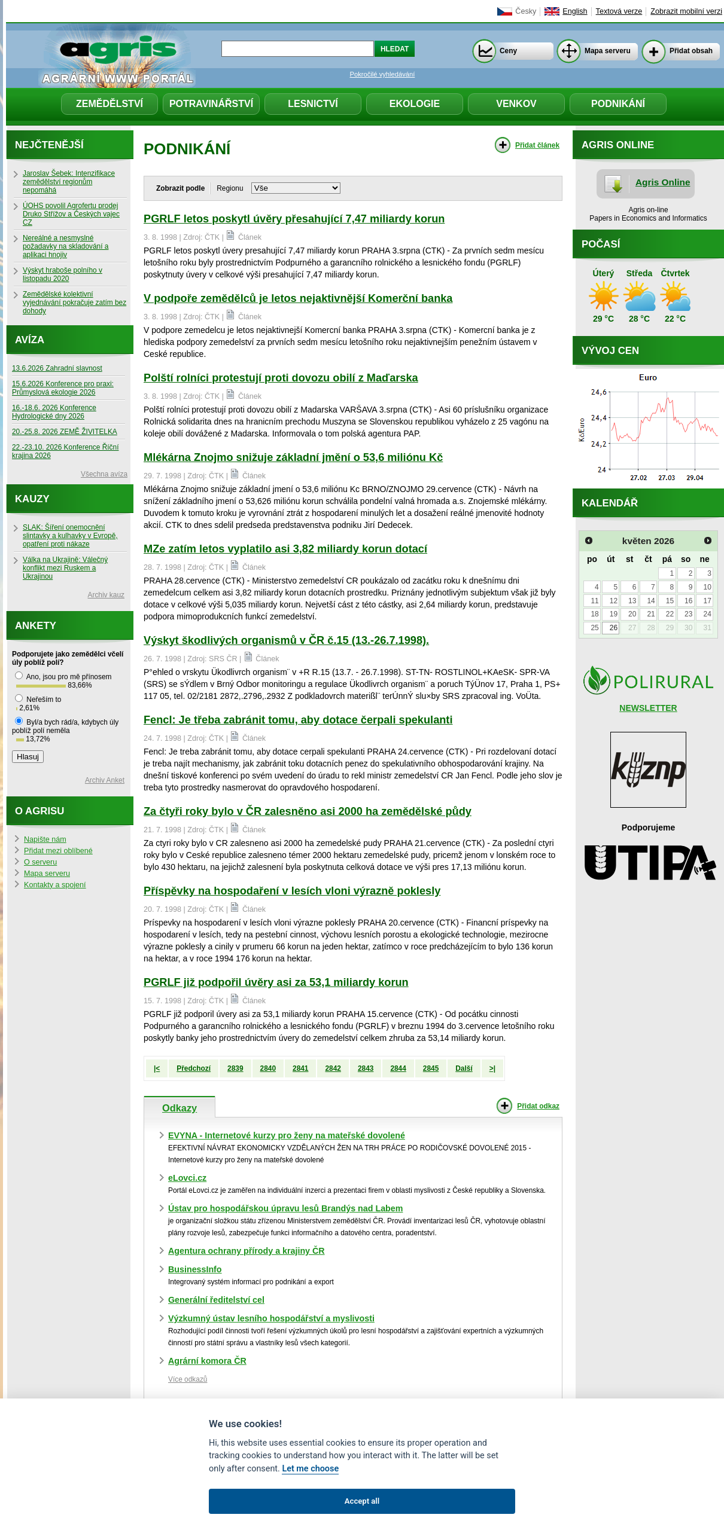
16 (688, 601)
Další (463, 1068)
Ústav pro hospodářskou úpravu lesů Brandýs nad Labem (285, 1208)
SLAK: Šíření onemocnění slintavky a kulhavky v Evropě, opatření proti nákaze (70, 535)
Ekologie (415, 104)
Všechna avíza (104, 474)
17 (707, 601)
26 (613, 628)
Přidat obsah (691, 51)
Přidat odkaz (538, 1106)
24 (707, 614)
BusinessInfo (195, 1269)
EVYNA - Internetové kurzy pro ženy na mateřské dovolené (286, 1135)
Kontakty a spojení (55, 885)
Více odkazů (187, 1379)
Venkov (516, 104)
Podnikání (618, 104)
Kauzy (32, 499)
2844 (398, 1068)
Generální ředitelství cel (216, 1300)
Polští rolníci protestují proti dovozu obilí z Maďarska (281, 378)
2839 (235, 1068)
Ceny (508, 51)
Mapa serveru (608, 51)
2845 (431, 1068)
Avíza (29, 340)
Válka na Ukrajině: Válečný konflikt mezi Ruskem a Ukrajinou (65, 568)
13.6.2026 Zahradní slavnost (57, 368)
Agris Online (662, 182)
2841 (300, 1068)
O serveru (40, 862)
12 (613, 601)
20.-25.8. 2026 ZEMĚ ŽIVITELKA (64, 431)
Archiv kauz (106, 595)
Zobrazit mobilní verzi (686, 11)
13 (632, 601)
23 (688, 614)
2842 (332, 1068)
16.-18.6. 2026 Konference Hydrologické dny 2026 (54, 412)
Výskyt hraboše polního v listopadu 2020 (62, 274)
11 (594, 601)
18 (594, 614)
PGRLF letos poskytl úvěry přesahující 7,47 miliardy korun (294, 219)
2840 (268, 1068)
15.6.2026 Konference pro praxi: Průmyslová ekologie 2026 (63, 388)
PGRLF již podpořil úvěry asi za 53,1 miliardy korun (276, 982)
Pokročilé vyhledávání (382, 74)
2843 (365, 1068)
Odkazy (179, 1108)
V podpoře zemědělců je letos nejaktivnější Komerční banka (298, 298)
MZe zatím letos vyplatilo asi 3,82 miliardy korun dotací (285, 549)
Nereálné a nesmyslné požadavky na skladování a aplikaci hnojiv (65, 246)
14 (651, 601)
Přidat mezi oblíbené (58, 851)
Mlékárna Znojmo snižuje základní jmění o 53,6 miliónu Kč (293, 457)
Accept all (362, 1501)
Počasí (601, 244)
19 (613, 614)
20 (632, 614)
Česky (525, 11)
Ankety (35, 625)
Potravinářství (211, 104)
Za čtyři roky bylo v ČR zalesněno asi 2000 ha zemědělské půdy (307, 811)
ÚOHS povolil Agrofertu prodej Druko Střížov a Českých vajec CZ (71, 214)
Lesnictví (313, 104)
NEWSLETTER (648, 708)
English (574, 11)
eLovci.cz (187, 1178)
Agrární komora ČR (207, 1361)
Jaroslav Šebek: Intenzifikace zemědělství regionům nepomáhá (69, 181)
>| (492, 1068)
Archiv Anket (104, 780)
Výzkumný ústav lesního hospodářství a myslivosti (271, 1318)
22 (670, 614)
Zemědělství (109, 104)
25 (594, 628)
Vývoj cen (610, 350)
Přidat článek (537, 145)
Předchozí (194, 1068)
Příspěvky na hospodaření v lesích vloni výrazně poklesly (292, 891)
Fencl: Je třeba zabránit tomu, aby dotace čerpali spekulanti (298, 720)
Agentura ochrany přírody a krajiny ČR (246, 1251)
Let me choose (310, 1469)
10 (707, 587)
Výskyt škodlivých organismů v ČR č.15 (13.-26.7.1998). (286, 640)
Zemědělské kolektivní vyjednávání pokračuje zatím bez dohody (74, 302)
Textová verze (619, 11)
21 (651, 614)
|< (157, 1068)
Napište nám (45, 839)
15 (670, 601)
